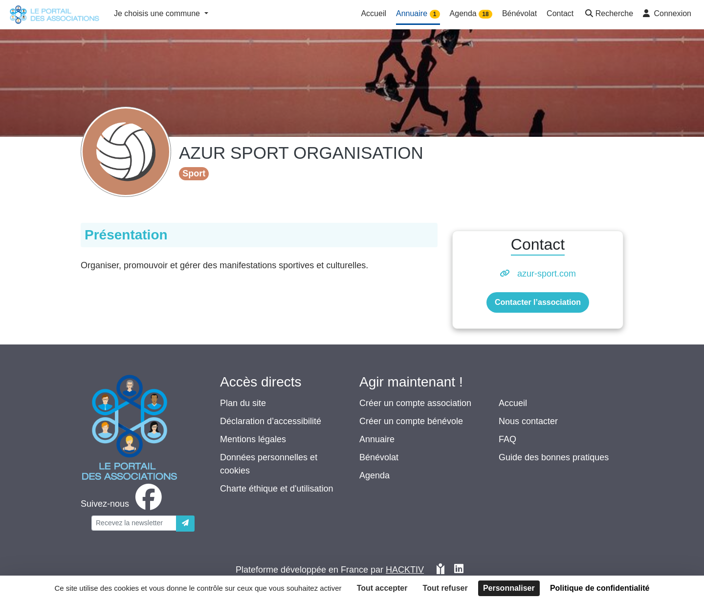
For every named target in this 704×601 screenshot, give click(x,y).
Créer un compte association (415, 403)
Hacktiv (405, 570)
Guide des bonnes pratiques (554, 457)
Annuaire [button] (418, 14)
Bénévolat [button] (519, 13)
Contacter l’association (538, 302)
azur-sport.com (546, 274)
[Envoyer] (185, 523)
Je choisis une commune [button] (158, 13)
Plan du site (243, 403)
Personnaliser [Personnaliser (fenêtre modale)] (509, 588)
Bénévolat (378, 457)
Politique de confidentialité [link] (600, 588)
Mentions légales (253, 439)
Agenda (374, 475)
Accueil (513, 403)
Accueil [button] (373, 13)
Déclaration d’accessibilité (270, 421)
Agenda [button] (471, 14)
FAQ (507, 439)
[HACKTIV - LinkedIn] (458, 570)
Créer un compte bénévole (411, 421)
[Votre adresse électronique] (133, 523)
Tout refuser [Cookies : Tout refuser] (445, 588)
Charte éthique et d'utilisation (276, 489)
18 (485, 14)
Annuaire (377, 439)
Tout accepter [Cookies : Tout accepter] (382, 588)
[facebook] (123, 504)
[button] (608, 14)
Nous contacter (528, 421)
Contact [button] (560, 13)
